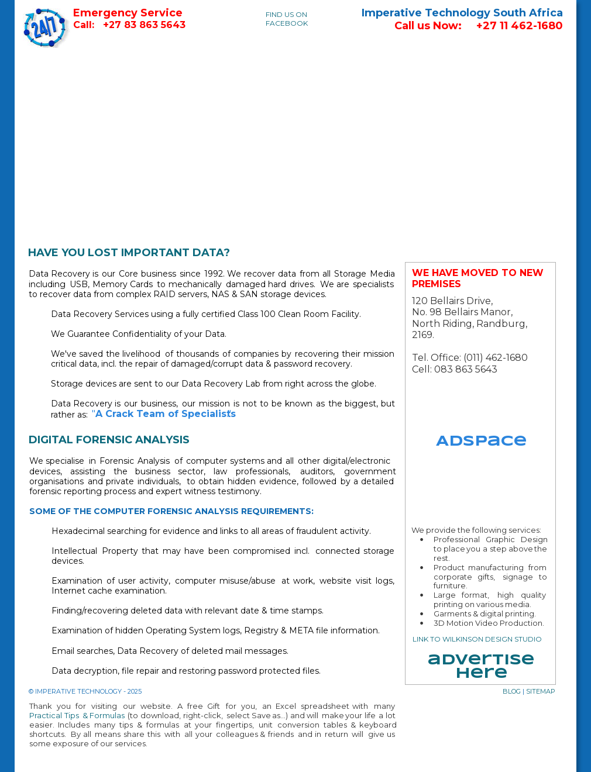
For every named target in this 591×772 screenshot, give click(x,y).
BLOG (512, 691)
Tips (73, 715)
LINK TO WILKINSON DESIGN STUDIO (477, 639)
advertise (481, 660)
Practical (47, 715)
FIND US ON (286, 14)
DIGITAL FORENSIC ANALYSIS (109, 439)
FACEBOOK (287, 23)
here (481, 674)
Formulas (107, 715)
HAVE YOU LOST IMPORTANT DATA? (129, 252)
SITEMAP (540, 691)
